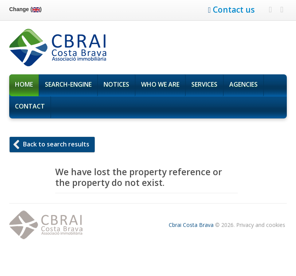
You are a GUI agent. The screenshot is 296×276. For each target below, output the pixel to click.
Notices (116, 84)
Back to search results (56, 144)
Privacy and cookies (260, 224)
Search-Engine (68, 84)
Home (24, 84)
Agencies (243, 84)
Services (204, 86)
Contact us (234, 9)
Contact (30, 106)
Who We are (160, 84)
